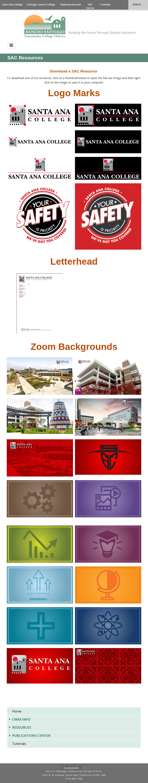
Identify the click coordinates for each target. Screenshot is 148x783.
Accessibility (71, 767)
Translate (105, 4)
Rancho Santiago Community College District (44, 26)
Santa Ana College (12, 4)
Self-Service (90, 6)
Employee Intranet (71, 4)
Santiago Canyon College (41, 4)
